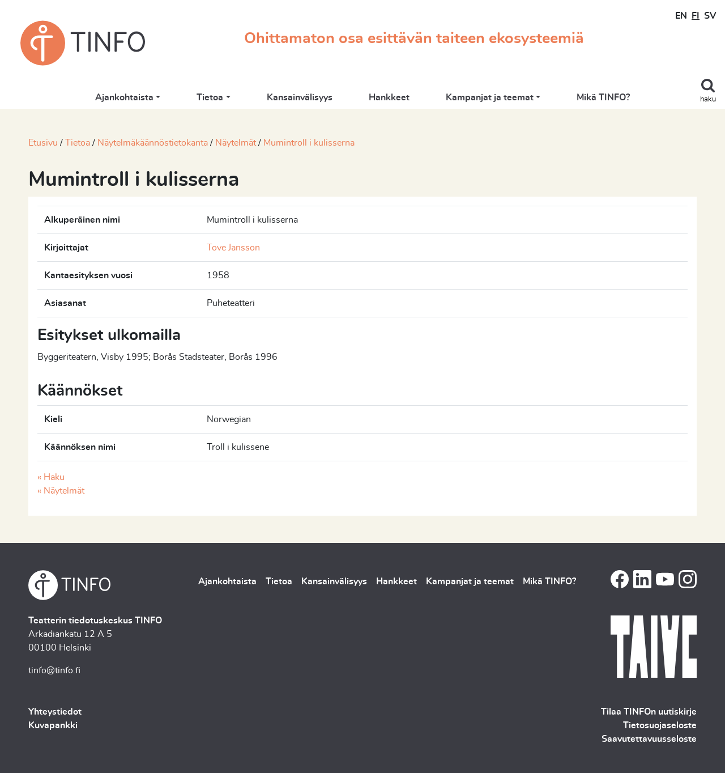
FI (696, 15)
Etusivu (43, 142)
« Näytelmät (60, 490)
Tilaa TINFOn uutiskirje (649, 711)
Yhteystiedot (55, 711)
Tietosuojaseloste (660, 725)
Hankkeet (389, 97)
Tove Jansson (233, 247)
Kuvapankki (53, 725)
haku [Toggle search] (708, 99)
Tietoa (210, 97)
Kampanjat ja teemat (490, 97)
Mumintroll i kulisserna (309, 142)
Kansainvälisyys (299, 97)
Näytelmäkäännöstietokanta (152, 142)
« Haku (51, 477)
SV (710, 15)
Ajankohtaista (124, 97)
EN (681, 15)
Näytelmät (235, 142)
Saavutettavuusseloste (649, 739)
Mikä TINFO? (603, 97)
